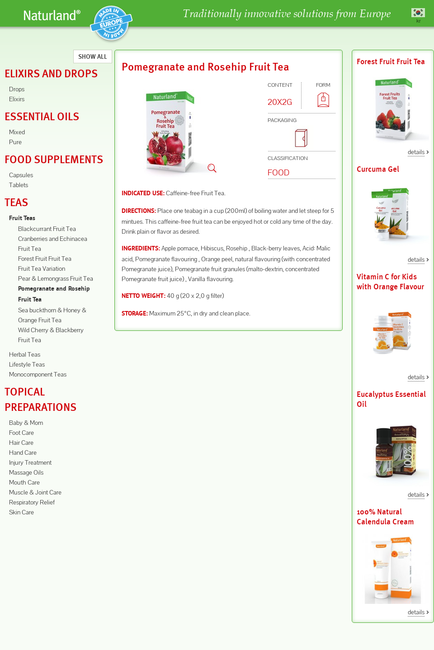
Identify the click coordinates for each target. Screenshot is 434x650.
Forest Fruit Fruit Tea (44, 258)
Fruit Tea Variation (41, 268)
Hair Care (21, 442)
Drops (16, 89)
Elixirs (16, 99)
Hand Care (23, 452)
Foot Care (21, 433)
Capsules (21, 175)
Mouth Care (24, 482)
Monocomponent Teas (37, 374)
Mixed (17, 132)
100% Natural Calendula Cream (385, 517)
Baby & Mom (26, 423)
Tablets (18, 185)
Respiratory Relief (32, 502)
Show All (92, 56)
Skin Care (21, 512)
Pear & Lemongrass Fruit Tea (55, 278)
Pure (15, 142)
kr (418, 20)
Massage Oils (26, 472)
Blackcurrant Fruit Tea (47, 229)
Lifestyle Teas (27, 364)
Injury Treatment (30, 462)
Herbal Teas (24, 354)
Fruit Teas (22, 218)
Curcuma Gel (378, 169)
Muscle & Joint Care (35, 492)
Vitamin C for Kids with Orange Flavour (390, 282)
